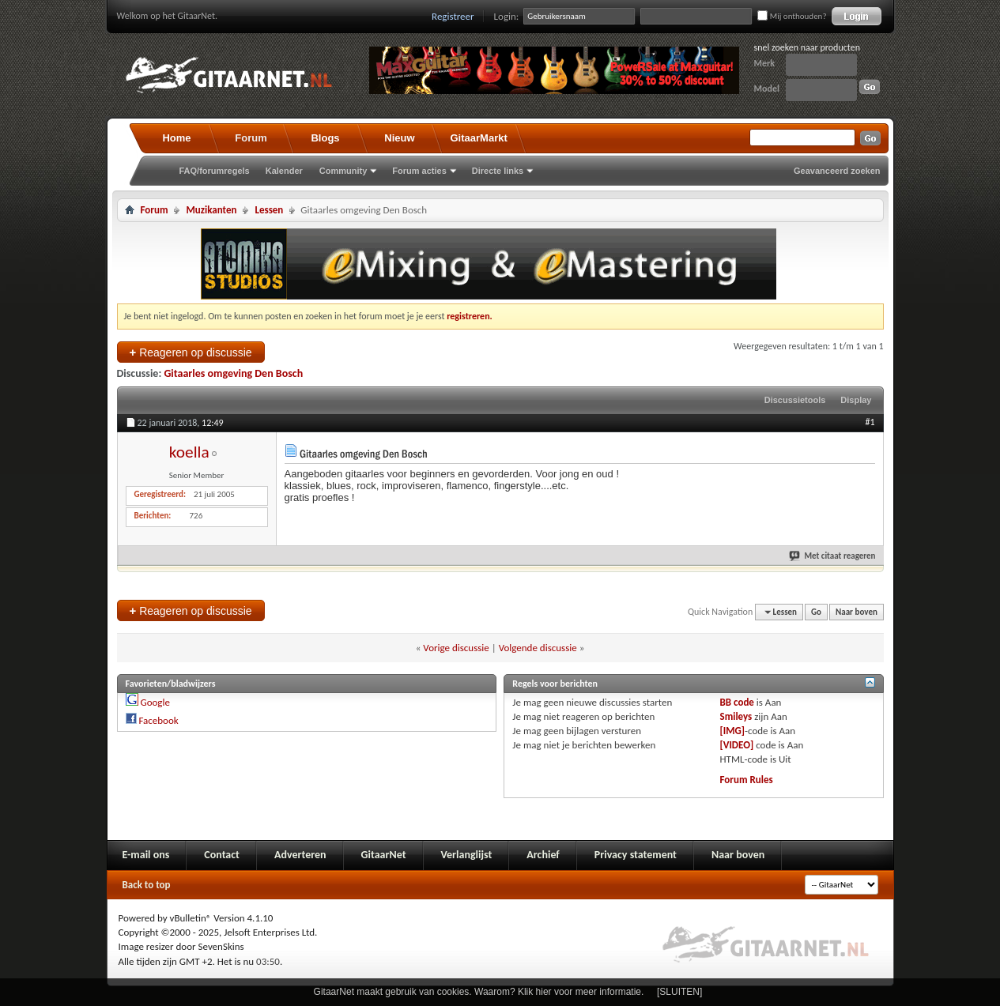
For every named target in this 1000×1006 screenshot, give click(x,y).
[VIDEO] (737, 745)
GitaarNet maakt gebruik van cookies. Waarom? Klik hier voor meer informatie (477, 991)
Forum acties (419, 170)
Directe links (497, 170)
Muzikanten (211, 210)
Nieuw (399, 138)
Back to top (147, 885)
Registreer (453, 16)
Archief (542, 854)
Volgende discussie (538, 648)
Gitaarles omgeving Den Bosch (233, 373)
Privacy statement (635, 854)
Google (154, 702)
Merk (764, 63)
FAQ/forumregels (214, 170)
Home (176, 138)
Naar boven (856, 612)
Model (766, 88)
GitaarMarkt (479, 138)
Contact (222, 854)
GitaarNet (383, 854)
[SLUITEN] (679, 991)
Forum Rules (746, 780)
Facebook (158, 720)
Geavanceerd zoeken (837, 170)
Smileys (736, 716)
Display (855, 400)
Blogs (325, 138)
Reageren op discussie (191, 352)
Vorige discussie (456, 648)
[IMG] (732, 731)
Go (816, 612)
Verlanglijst (466, 854)
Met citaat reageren (833, 556)
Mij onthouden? (791, 16)
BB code (737, 702)
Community (343, 170)
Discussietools (795, 400)
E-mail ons (146, 854)
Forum (250, 138)
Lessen (269, 210)
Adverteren (300, 854)
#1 (869, 422)
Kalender (284, 170)
